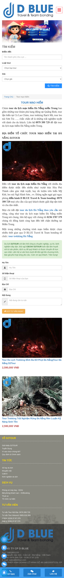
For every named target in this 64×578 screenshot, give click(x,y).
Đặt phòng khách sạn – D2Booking (16, 493)
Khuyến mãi (6, 471)
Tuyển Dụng (7, 448)
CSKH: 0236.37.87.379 (11, 518)
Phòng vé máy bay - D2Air (12, 490)
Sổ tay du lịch (7, 468)
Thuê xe (5, 496)
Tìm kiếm (53, 86)
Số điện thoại (8, 273)
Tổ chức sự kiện (8, 499)
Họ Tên (5, 262)
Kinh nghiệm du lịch (10, 477)
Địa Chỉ (5, 284)
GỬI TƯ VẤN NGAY (13, 311)
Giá (3, 74)
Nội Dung (6, 295)
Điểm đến (6, 52)
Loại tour (6, 63)
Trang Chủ (8, 97)
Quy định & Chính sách (11, 454)
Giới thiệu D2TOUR (9, 445)
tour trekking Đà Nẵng (20, 236)
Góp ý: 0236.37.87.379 (11, 521)
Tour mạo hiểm (32, 102)
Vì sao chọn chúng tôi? (11, 452)
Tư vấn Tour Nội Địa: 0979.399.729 (16, 512)
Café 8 (4, 474)
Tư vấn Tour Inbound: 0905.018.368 (16, 515)
